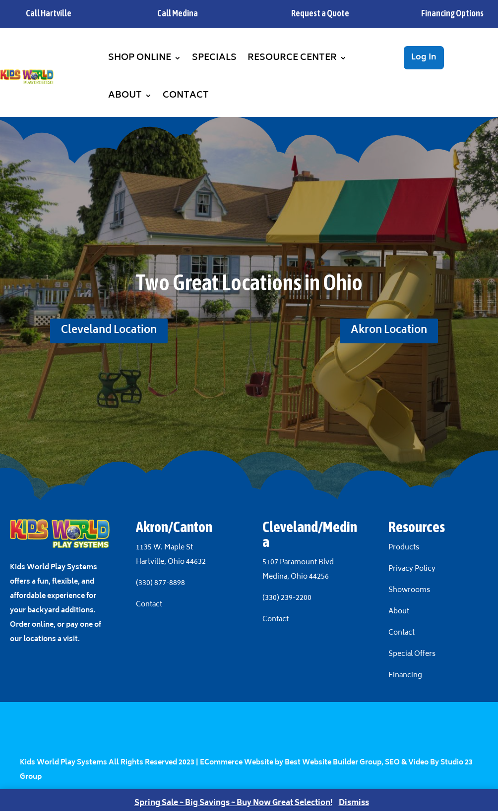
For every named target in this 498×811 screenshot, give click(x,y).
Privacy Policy (412, 569)
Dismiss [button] (354, 803)
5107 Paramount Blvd (298, 562)
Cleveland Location (109, 330)
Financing (405, 675)
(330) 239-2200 (286, 598)
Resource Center (292, 58)
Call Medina (177, 13)
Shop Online (139, 58)
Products (403, 547)
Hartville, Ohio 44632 (171, 562)
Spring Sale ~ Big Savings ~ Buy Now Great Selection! (233, 803)
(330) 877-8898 (160, 583)
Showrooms (410, 590)
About (125, 96)
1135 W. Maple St (164, 547)
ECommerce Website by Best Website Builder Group (290, 763)
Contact (186, 96)
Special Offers (412, 654)
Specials (214, 58)
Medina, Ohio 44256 (295, 577)
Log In (423, 57)
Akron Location (389, 330)
